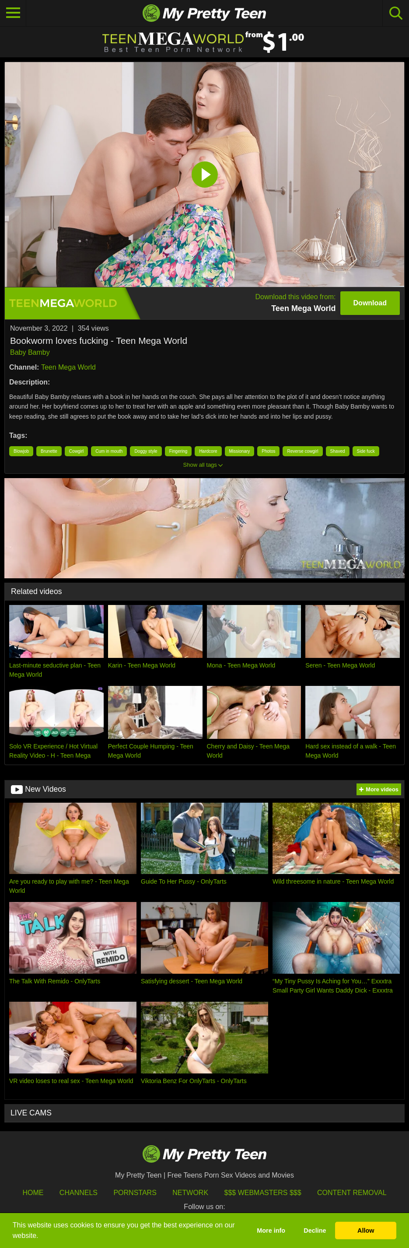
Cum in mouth (108, 451)
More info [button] (271, 1230)
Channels (78, 1192)
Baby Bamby (30, 352)
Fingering (178, 451)
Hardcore (208, 451)
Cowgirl (76, 451)
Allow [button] (365, 1230)
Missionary (239, 451)
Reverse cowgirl (302, 451)
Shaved (337, 451)
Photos (268, 451)
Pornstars (134, 1192)
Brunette (49, 451)
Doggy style (145, 451)
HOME (32, 1192)
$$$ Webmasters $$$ (262, 1192)
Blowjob (21, 451)
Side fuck (366, 451)
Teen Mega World (68, 367)
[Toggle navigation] (13, 13)
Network (190, 1192)
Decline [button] (315, 1230)
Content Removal (352, 1192)
